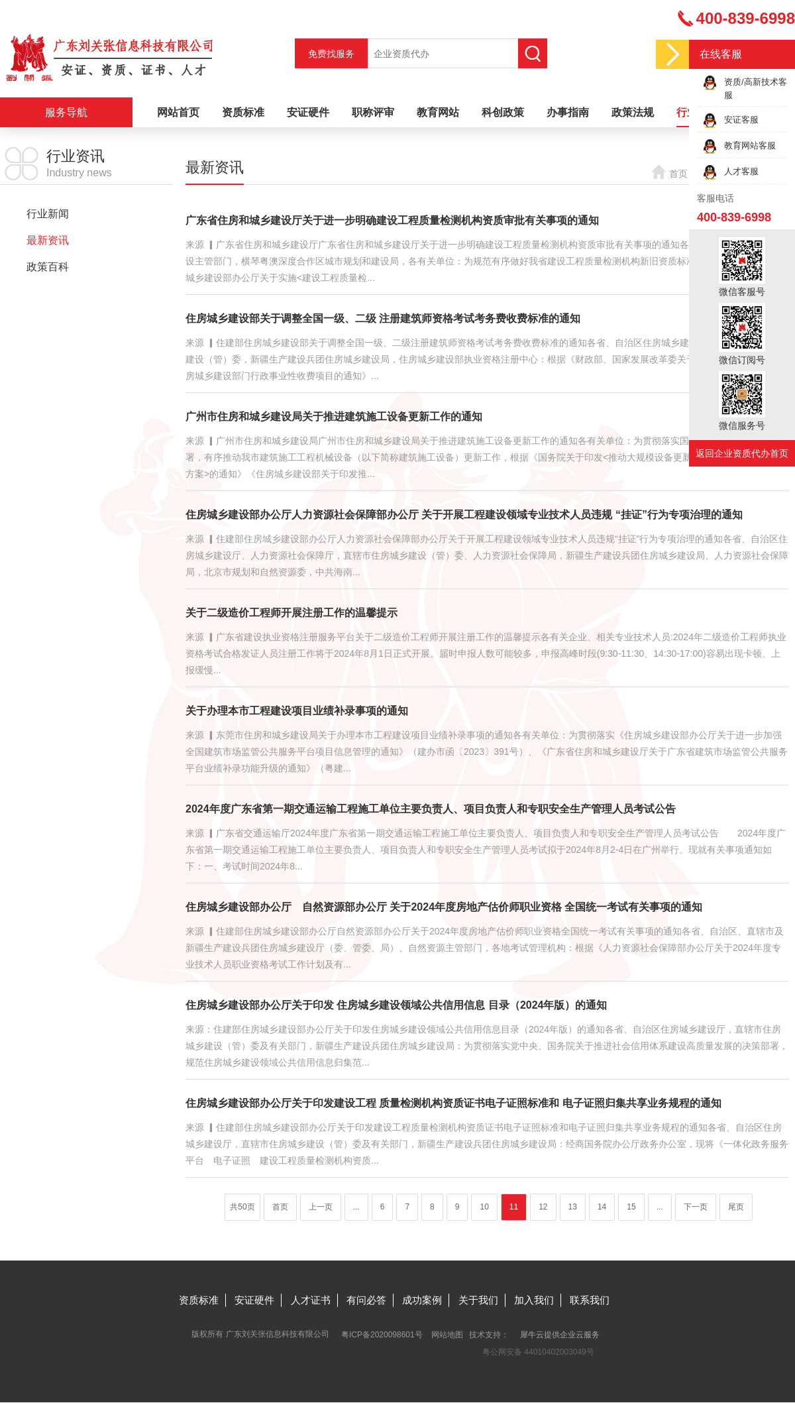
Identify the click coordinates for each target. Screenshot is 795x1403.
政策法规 (632, 112)
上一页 (321, 1206)
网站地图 (447, 1334)
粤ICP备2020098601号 (382, 1334)
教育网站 (438, 112)
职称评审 (373, 112)
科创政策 (503, 112)
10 (484, 1206)
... (356, 1206)
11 (513, 1206)
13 (572, 1206)
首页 (678, 173)
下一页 (696, 1206)
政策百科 (47, 266)
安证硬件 (308, 112)
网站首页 (178, 112)
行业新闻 (47, 213)
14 (602, 1206)
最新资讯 (47, 240)
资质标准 (243, 112)
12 (543, 1206)
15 (631, 1206)
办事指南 (568, 112)
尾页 (736, 1206)
